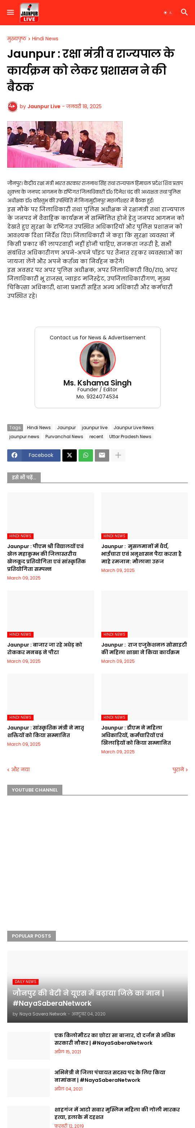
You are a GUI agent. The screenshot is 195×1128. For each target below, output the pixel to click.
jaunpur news (24, 436)
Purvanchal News (64, 436)
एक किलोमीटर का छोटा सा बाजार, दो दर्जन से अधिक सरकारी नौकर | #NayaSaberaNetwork (114, 1039)
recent (96, 436)
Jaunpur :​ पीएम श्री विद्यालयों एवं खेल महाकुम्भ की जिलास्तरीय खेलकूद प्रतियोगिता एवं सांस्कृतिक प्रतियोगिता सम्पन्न (46, 558)
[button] (10, 12)
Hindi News (45, 39)
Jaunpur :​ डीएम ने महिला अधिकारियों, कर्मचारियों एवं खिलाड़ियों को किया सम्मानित (136, 735)
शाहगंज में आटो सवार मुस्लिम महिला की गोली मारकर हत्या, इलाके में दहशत (117, 1113)
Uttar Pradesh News (130, 436)
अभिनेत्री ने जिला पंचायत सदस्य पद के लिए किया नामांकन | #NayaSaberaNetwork (109, 1076)
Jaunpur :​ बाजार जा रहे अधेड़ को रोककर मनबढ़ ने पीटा (44, 648)
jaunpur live (94, 427)
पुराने (178, 769)
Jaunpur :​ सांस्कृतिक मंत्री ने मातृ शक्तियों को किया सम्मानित (45, 731)
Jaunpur (66, 427)
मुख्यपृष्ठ (16, 39)
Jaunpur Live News (134, 427)
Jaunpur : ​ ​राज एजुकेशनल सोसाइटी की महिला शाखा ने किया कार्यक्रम (144, 648)
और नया (20, 769)
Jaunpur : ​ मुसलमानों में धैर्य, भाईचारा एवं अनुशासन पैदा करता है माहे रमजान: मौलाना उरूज (141, 554)
